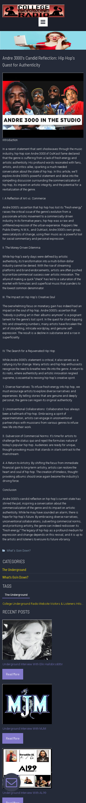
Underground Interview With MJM (24, 728)
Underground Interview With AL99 (24, 792)
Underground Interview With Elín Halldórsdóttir (33, 664)
